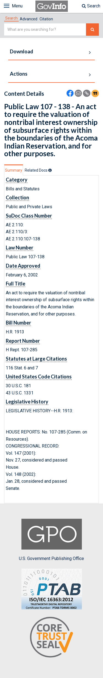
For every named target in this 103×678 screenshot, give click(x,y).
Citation (46, 19)
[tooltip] (50, 170)
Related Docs (38, 170)
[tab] (11, 18)
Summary (13, 170)
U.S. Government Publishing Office (51, 540)
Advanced (28, 19)
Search (91, 6)
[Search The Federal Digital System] (92, 29)
